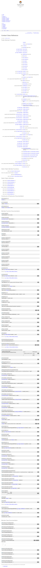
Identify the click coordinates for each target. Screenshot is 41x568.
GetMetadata (25, 85)
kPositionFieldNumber (10, 190)
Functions (4, 25)
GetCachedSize (25, 84)
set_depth (24, 158)
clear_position (25, 66)
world (35, 156)
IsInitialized (24, 99)
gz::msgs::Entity (19, 71)
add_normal (24, 49)
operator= (24, 134)
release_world (25, 146)
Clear (24, 56)
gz (2, 30)
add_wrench (25, 52)
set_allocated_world (26, 156)
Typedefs (3, 26)
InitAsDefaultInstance (17, 174)
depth (24, 80)
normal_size (25, 133)
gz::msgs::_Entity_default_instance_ (11, 271)
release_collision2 (25, 143)
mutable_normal (25, 114)
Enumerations (4, 27)
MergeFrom (24, 103)
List (3, 15)
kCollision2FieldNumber (11, 182)
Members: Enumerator (6, 21)
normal (24, 129)
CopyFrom (24, 74)
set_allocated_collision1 (26, 151)
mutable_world (25, 121)
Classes (3, 9)
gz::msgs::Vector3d (19, 49)
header (24, 94)
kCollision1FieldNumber (11, 180)
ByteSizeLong (25, 54)
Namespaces (4, 10)
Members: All (4, 17)
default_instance (16, 171)
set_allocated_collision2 (26, 153)
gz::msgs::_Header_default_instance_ (11, 336)
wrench (24, 163)
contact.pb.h (7, 38)
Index (3, 14)
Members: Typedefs (5, 19)
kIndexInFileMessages (10, 187)
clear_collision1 (25, 57)
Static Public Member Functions (28, 33)
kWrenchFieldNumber (10, 194)
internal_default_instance (18, 176)
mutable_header (25, 112)
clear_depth (24, 61)
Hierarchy (4, 16)
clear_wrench (25, 69)
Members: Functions (5, 18)
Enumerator (4, 28)
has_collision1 (25, 87)
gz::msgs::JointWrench (18, 52)
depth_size (24, 82)
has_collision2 (25, 89)
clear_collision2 (25, 59)
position (24, 136)
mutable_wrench (25, 124)
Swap (24, 160)
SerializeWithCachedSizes (27, 148)
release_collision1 (25, 141)
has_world (24, 92)
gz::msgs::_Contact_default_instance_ (11, 347)
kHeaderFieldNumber (10, 185)
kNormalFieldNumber (10, 189)
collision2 (24, 73)
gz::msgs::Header (19, 94)
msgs (4, 30)
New (23, 126)
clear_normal (25, 64)
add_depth (24, 47)
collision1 (24, 71)
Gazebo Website (4, 12)
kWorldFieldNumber (10, 192)
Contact (7, 30)
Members (4, 24)
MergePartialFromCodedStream (27, 105)
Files (2, 11)
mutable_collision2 (26, 109)
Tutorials (3, 8)
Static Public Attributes (36, 33)
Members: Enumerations (6, 20)
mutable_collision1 (26, 107)
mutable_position (25, 117)
